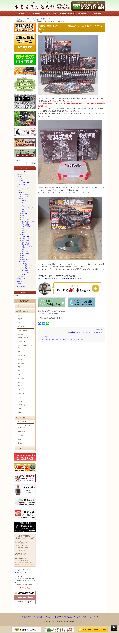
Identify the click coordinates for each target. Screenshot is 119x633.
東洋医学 (24, 213)
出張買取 (21, 276)
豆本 (23, 257)
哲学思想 (20, 315)
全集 (20, 178)
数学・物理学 (25, 223)
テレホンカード (23, 188)
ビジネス (24, 204)
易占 (19, 371)
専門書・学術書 (22, 311)
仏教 (23, 217)
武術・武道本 (25, 240)
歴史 (23, 229)
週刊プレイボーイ (22, 443)
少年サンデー (28, 269)
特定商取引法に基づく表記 (63, 617)
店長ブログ (20, 174)
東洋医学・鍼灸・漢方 (24, 338)
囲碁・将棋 (25, 251)
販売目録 (19, 177)
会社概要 (40, 617)
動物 (23, 232)
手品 (23, 206)
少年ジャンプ (28, 265)
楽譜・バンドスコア (27, 246)
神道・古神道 (25, 219)
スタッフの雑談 (21, 286)
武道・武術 (21, 378)
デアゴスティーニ (27, 194)
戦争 (23, 202)
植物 (23, 234)
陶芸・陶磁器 (25, 253)
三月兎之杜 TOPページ (28, 617)
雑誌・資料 (22, 184)
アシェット (25, 196)
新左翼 (24, 200)
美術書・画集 (25, 244)
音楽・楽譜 (21, 363)
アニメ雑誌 (25, 270)
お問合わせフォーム (20, 572)
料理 (23, 255)
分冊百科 (21, 192)
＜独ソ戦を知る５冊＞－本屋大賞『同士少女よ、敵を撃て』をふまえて (62, 339)
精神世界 (24, 259)
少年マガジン (28, 267)
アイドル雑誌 (25, 272)
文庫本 (24, 248)
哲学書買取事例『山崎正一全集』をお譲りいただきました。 (83, 332)
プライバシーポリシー (81, 617)
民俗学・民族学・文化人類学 (27, 208)
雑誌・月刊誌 (21, 418)
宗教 (23, 215)
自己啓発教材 (25, 225)
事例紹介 (19, 187)
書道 (23, 250)
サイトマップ (94, 617)
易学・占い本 (25, 238)
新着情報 (19, 283)
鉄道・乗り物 (25, 242)
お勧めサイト (49, 617)
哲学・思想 (25, 211)
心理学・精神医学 (27, 227)
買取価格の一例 (21, 279)
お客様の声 (20, 281)
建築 (23, 230)
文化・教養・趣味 (24, 182)
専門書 (21, 180)
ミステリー (22, 274)
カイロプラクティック (28, 221)
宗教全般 (20, 319)
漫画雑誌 (24, 263)
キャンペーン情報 (21, 172)
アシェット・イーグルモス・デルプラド (24, 427)
